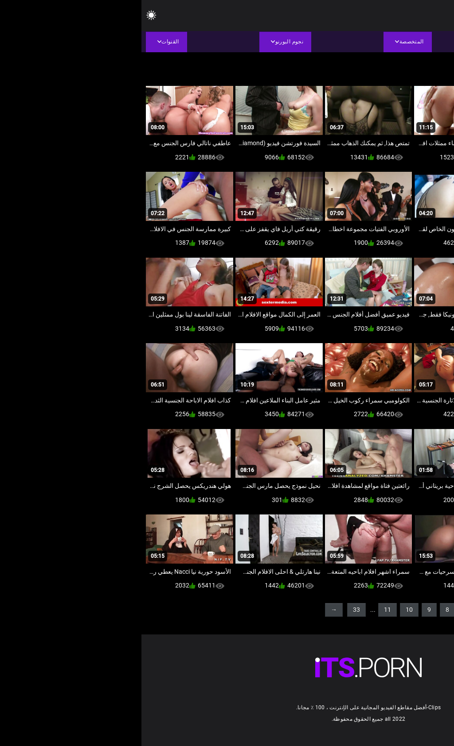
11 (246, 609)
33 (215, 609)
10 (267, 609)
